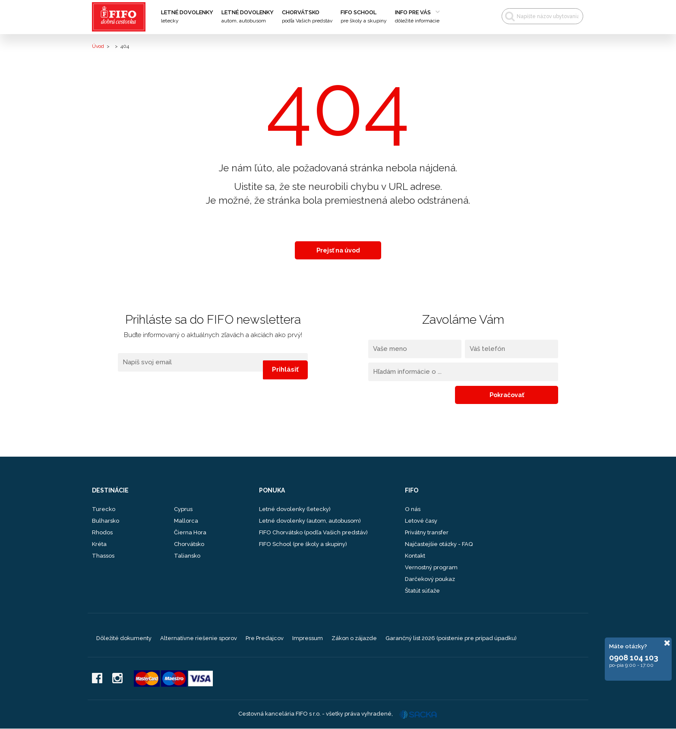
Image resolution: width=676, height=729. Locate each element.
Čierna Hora (190, 533)
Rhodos (102, 533)
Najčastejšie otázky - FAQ (439, 544)
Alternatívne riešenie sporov (198, 638)
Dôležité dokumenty (124, 638)
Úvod (98, 46)
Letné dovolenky (187, 17)
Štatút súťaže (422, 591)
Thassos (103, 556)
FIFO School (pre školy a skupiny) (303, 544)
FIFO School (364, 17)
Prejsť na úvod (338, 250)
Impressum (307, 638)
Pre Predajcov (265, 638)
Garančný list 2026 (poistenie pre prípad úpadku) (451, 638)
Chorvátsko (307, 17)
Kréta (99, 544)
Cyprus (183, 509)
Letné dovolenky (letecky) (295, 509)
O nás (412, 509)
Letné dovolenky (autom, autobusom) (310, 521)
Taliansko (187, 556)
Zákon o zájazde (354, 638)
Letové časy (421, 521)
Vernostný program (431, 568)
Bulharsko (105, 521)
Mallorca (186, 521)
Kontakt (415, 556)
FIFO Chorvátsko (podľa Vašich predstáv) (313, 533)
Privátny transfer (427, 533)
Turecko (103, 509)
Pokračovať (530, 395)
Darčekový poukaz (430, 579)
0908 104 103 (633, 657)
